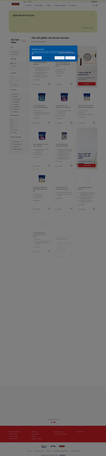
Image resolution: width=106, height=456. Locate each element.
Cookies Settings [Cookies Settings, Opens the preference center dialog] (36, 57)
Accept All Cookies (60, 57)
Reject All (70, 57)
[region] (53, 54)
